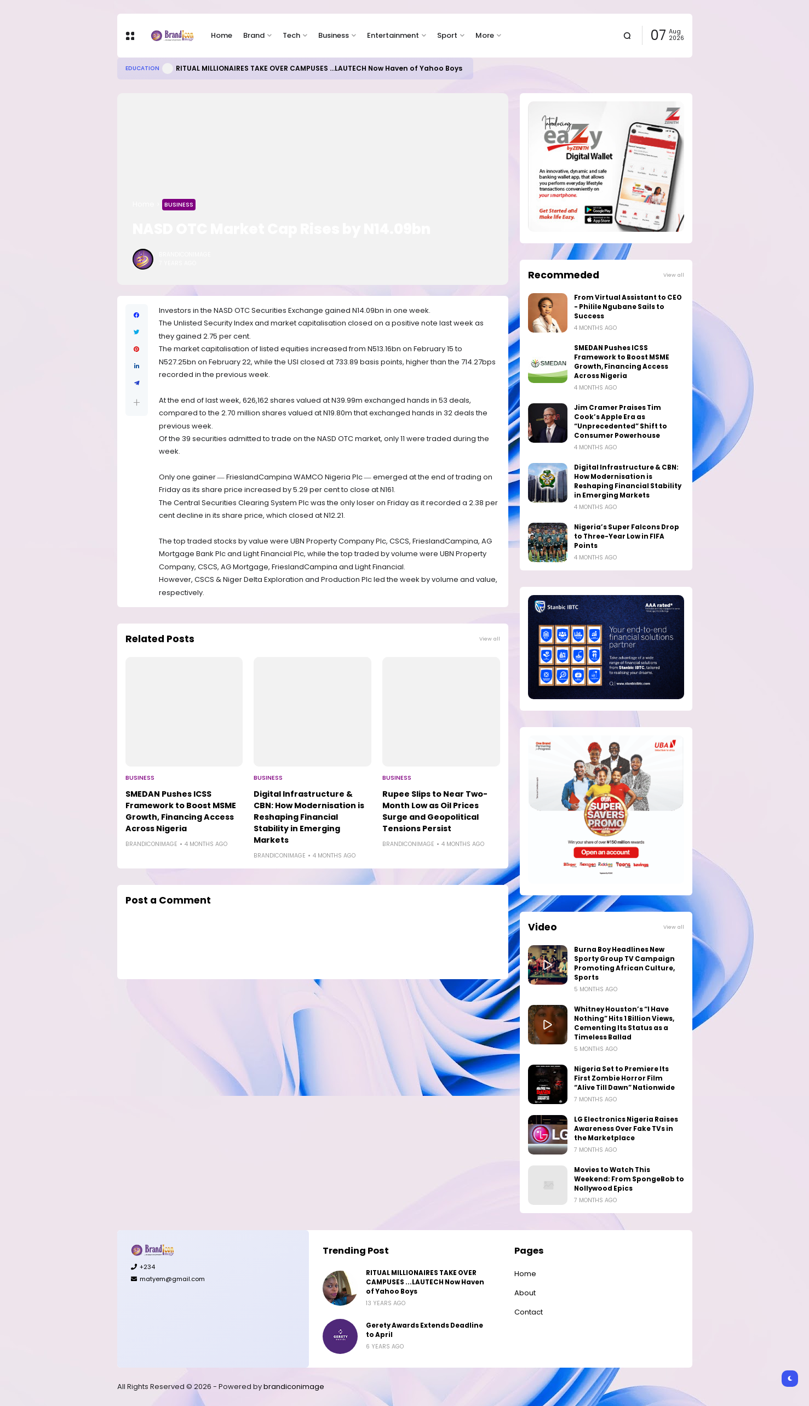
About (525, 1293)
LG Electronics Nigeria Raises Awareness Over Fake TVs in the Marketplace (626, 1128)
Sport (447, 35)
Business (333, 35)
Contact (528, 1312)
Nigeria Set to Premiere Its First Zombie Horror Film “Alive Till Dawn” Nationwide (624, 1078)
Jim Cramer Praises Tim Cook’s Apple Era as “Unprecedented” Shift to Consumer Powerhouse (620, 421)
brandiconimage (293, 1386)
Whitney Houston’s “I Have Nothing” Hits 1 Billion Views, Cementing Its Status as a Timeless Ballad (624, 1023)
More (484, 35)
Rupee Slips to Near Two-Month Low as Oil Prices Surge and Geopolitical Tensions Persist (434, 811)
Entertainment (393, 35)
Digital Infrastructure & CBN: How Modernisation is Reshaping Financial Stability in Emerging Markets (309, 816)
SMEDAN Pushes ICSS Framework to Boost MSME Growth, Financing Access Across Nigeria (180, 811)
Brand (254, 35)
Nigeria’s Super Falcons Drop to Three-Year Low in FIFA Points (626, 536)
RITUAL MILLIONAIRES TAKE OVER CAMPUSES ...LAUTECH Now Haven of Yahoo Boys (319, 68)
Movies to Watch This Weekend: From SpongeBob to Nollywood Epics (629, 1179)
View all (489, 638)
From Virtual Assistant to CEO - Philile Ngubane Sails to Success (628, 307)
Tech (291, 35)
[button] (137, 402)
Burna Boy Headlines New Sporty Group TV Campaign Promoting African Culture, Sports (624, 963)
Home (221, 35)
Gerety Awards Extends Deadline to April (424, 1330)
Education (142, 68)
